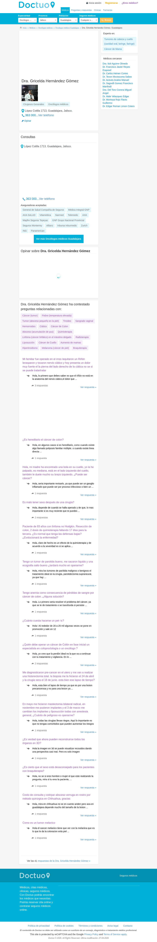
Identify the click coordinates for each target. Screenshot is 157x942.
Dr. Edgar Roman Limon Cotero (119, 106)
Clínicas (97, 10)
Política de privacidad (39, 925)
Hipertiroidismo (30, 348)
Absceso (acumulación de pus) (38, 331)
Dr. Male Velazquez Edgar (116, 96)
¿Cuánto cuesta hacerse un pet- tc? (43, 620)
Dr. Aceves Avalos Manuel (116, 80)
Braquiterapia (80, 348)
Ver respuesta (87, 387)
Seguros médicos (87, 16)
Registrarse (111, 3)
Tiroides (67, 321)
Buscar (108, 20)
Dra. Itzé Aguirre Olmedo (115, 63)
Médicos (65, 10)
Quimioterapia (65, 331)
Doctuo (37, 5)
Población (63, 16)
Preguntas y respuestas (81, 10)
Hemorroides (28, 326)
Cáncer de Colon (59, 326)
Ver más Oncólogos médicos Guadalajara (58, 239)
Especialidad (24, 16)
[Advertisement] (45, 52)
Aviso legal (112, 925)
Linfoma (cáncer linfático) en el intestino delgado (46, 337)
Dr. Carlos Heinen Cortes (115, 73)
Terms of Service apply (114, 934)
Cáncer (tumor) (30, 315)
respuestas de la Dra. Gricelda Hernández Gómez (63, 861)
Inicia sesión (95, 3)
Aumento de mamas (71, 342)
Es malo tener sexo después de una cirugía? (48, 502)
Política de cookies (64, 925)
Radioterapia (82, 337)
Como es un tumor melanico (39, 822)
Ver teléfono (46, 115)
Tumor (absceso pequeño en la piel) (40, 321)
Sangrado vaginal (84, 321)
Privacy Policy (91, 934)
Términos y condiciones (90, 925)
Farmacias (107, 10)
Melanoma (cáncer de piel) (55, 348)
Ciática (43, 326)
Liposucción (28, 342)
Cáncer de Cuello (47, 342)
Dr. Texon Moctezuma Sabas (117, 76)
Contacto (127, 925)
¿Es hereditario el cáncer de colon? (43, 439)
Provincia (43, 16)
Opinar (27, 120)
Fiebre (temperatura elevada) (56, 315)
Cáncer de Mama (113, 49)
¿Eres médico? (130, 3)
